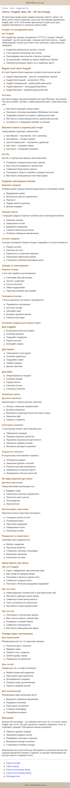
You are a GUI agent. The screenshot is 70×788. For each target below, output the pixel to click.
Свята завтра (12, 766)
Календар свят (13, 776)
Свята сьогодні (13, 763)
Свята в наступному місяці (18, 773)
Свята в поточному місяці (18, 770)
